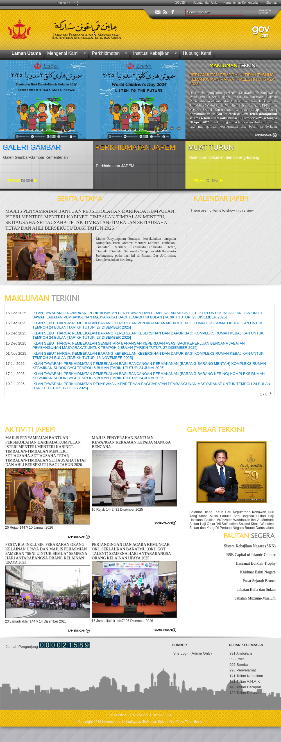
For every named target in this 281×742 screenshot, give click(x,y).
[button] (241, 12)
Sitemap (271, 2)
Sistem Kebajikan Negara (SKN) (250, 546)
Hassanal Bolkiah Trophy (256, 563)
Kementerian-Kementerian (241, 2)
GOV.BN (181, 2)
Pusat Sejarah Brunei (259, 581)
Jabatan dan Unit (205, 2)
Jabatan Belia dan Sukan (256, 589)
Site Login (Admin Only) (192, 653)
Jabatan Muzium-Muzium (255, 598)
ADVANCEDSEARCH (265, 11)
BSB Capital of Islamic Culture (251, 555)
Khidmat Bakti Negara (258, 572)
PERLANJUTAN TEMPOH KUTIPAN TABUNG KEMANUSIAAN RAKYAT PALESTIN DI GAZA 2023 (232, 79)
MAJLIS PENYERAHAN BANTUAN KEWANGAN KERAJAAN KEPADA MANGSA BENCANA (131, 442)
